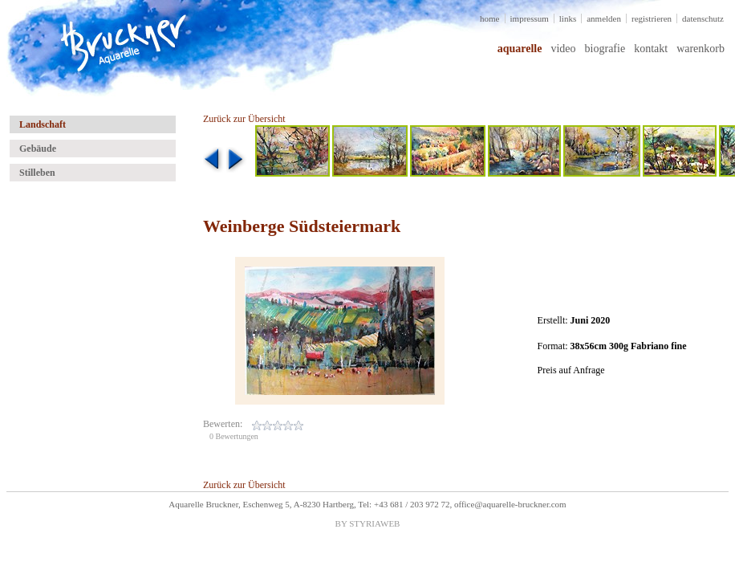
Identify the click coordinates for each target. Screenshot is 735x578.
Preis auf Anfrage (571, 370)
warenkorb (700, 49)
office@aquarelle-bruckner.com (510, 504)
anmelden (604, 18)
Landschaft (42, 124)
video (562, 49)
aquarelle (519, 49)
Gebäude (37, 148)
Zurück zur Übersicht (244, 118)
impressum (529, 18)
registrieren (651, 18)
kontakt (651, 49)
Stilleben (37, 172)
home (489, 18)
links (567, 18)
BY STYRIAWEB (367, 523)
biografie (605, 49)
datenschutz (703, 18)
